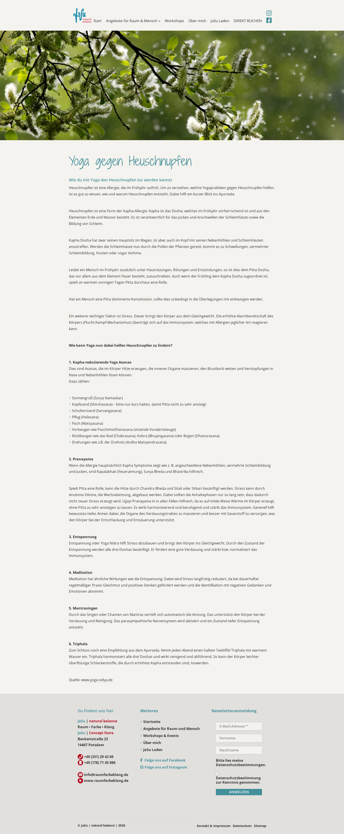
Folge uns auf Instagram (166, 767)
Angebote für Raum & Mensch (133, 20)
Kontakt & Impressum (214, 826)
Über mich (197, 20)
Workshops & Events (161, 735)
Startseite (151, 721)
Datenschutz (242, 826)
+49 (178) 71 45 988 (99, 762)
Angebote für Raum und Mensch (171, 728)
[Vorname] (239, 738)
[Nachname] (239, 750)
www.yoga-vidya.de (97, 679)
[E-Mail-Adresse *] (239, 726)
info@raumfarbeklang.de (106, 774)
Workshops (174, 20)
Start (97, 20)
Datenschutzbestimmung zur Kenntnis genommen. (238, 778)
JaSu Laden (220, 20)
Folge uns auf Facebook (165, 760)
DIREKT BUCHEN (248, 20)
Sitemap (260, 826)
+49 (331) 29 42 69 (98, 756)
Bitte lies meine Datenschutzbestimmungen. (241, 762)
